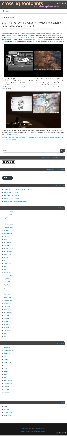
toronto (3, 139)
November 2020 (8, 245)
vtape (14, 139)
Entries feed (7, 409)
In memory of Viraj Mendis (11, 195)
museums (6, 371)
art (6, 137)
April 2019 (7, 260)
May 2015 (6, 309)
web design (7, 392)
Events (6, 365)
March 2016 (7, 294)
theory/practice (8, 380)
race (40, 137)
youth (5, 396)
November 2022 (8, 224)
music (5, 374)
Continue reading (12, 134)
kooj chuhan (36, 137)
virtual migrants (9, 139)
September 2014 (8, 324)
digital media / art (22, 29)
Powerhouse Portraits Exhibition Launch (15, 201)
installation (30, 137)
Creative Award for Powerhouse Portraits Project (18, 189)
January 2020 (8, 254)
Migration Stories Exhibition (11, 198)
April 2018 (7, 269)
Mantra (38, 431)
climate (9, 137)
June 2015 (7, 306)
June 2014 (7, 330)
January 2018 (8, 272)
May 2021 (6, 239)
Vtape (9, 39)
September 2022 (8, 227)
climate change (14, 137)
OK (62, 150)
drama (5, 356)
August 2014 (7, 327)
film (26, 137)
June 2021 (7, 236)
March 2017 (7, 291)
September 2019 (8, 257)
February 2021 (8, 242)
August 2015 (7, 303)
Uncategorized (8, 383)
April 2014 (7, 336)
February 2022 (8, 233)
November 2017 (8, 275)
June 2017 (7, 282)
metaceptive (6, 29)
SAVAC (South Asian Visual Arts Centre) (27, 37)
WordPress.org (8, 415)
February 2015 (8, 312)
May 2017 (6, 285)
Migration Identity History (11, 192)
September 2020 (8, 248)
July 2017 (6, 279)
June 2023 (7, 221)
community (7, 347)
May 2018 (6, 266)
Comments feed (8, 412)
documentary (7, 353)
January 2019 (8, 263)
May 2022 (6, 230)
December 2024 (8, 212)
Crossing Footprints (25, 431)
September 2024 (8, 215)
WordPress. (43, 431)
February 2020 (8, 251)
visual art (6, 389)
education (6, 359)
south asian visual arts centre (56, 137)
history (5, 368)
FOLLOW (7, 178)
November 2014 (8, 318)
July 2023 (6, 218)
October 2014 (8, 321)
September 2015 (8, 300)
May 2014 (6, 333)
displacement (22, 137)
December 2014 (8, 315)
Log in (5, 406)
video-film (29, 29)
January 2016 (8, 297)
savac (47, 137)
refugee (44, 137)
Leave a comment (59, 29)
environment (7, 362)
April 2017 (7, 288)
